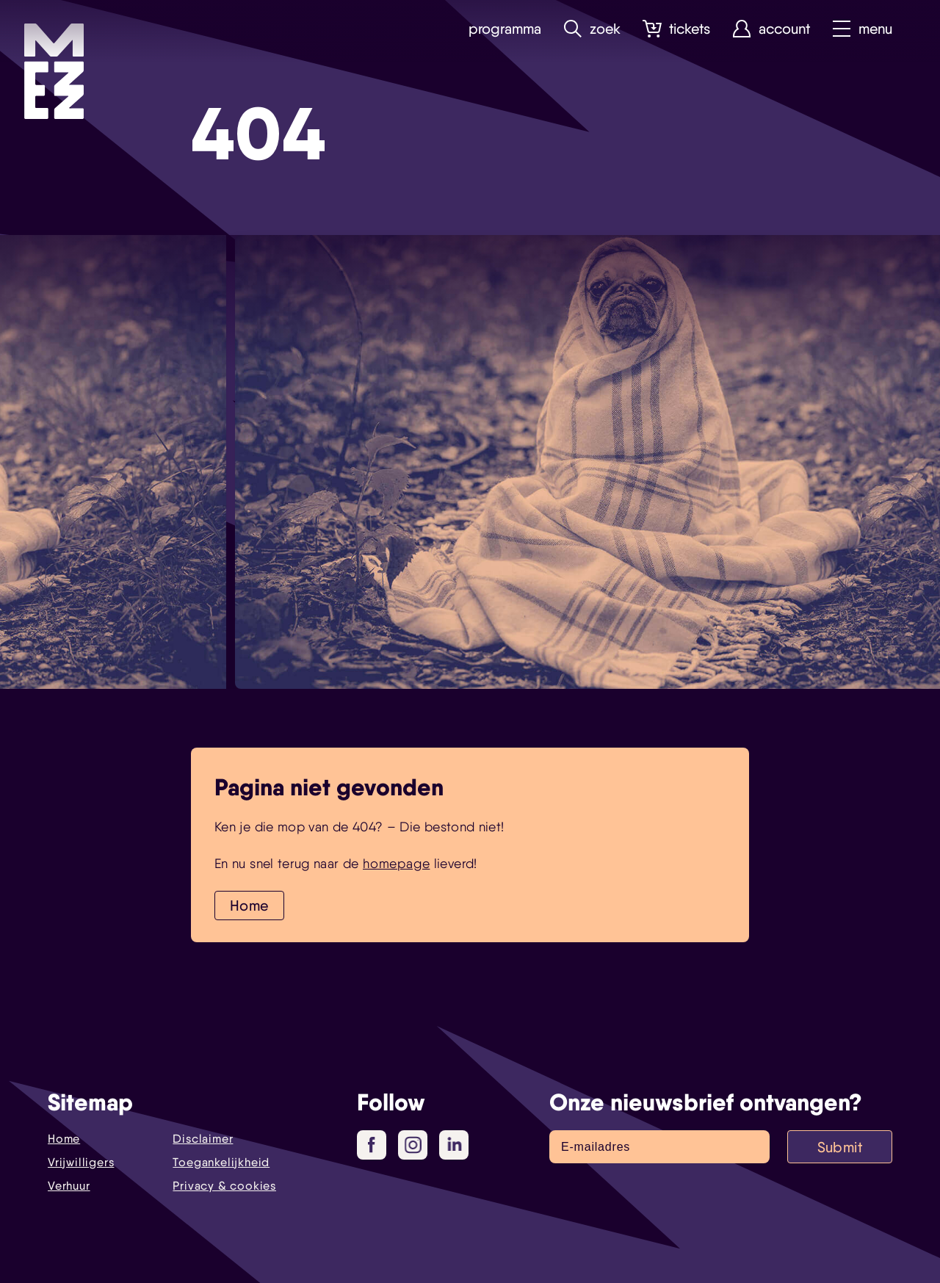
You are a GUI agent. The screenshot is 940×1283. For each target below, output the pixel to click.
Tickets (676, 29)
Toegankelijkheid (221, 1162)
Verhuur (69, 1186)
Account (771, 29)
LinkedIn (456, 1144)
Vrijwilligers (81, 1162)
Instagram (416, 1146)
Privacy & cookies (224, 1186)
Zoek (592, 29)
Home (249, 905)
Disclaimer (203, 1139)
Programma (505, 29)
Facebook (377, 1146)
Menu (862, 29)
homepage (396, 863)
